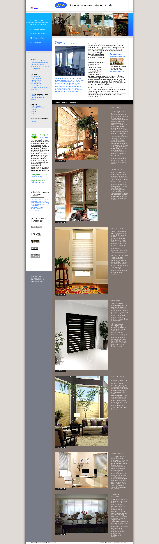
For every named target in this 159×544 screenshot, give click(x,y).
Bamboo (33, 120)
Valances (34, 111)
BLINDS (33, 59)
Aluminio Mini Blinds (37, 64)
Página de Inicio (38, 20)
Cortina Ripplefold (36, 106)
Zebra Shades (35, 82)
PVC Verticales (35, 68)
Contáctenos (37, 42)
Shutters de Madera (37, 96)
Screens (33, 122)
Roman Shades (36, 78)
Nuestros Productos (39, 24)
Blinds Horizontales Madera (40, 61)
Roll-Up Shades (36, 76)
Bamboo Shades (36, 80)
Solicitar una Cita (38, 38)
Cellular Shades (36, 84)
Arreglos (33, 113)
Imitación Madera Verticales (40, 66)
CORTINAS (34, 104)
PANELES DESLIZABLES (39, 118)
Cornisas (33, 109)
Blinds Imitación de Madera (39, 63)
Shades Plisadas (36, 85)
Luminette (34, 70)
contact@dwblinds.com (117, 71)
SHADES (34, 75)
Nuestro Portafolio (39, 33)
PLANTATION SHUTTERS (39, 94)
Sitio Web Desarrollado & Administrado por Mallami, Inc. (114, 542)
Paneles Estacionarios (38, 108)
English (36, 8)
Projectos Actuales (39, 29)
